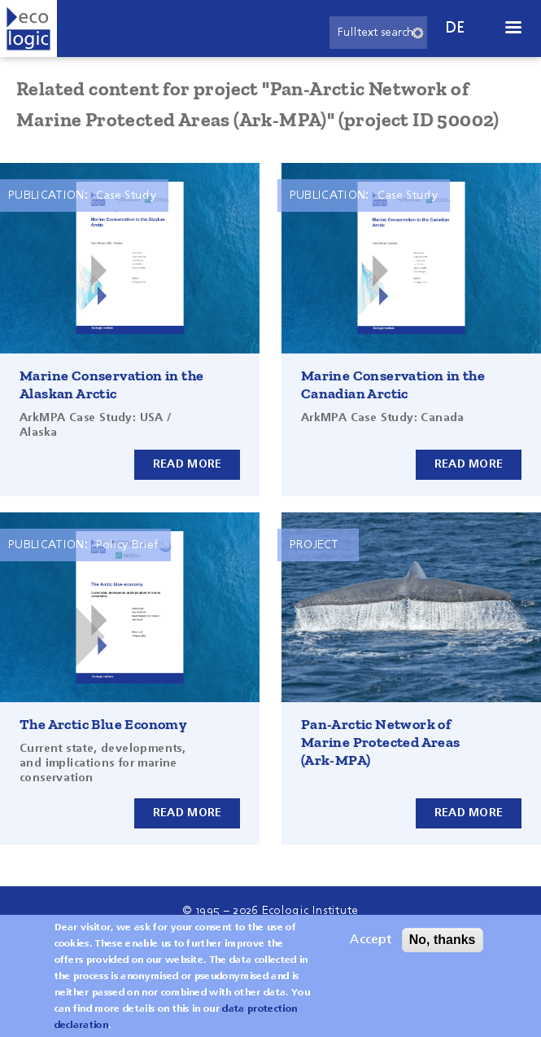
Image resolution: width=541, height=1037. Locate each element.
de (455, 28)
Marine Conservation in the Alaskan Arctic (111, 384)
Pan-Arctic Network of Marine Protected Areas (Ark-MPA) (380, 742)
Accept (370, 949)
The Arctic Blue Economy (103, 724)
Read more (187, 464)
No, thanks (442, 949)
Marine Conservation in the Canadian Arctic (393, 384)
